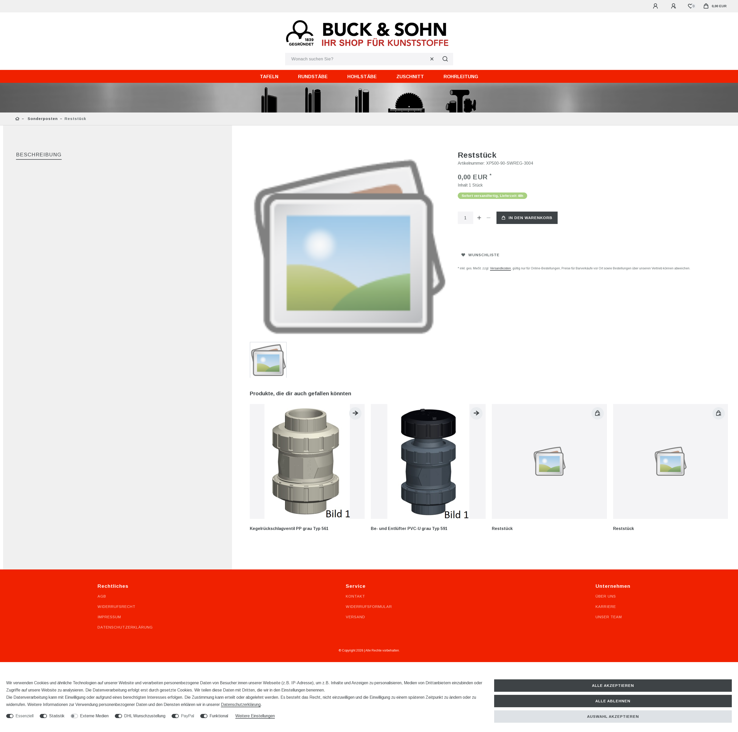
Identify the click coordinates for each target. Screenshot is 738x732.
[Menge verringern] (488, 218)
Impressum (109, 511)
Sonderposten (42, 119)
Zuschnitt (410, 76)
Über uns (606, 490)
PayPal (187, 716)
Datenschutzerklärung (125, 521)
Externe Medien (94, 716)
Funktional (219, 716)
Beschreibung (39, 154)
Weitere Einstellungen (255, 716)
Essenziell (24, 716)
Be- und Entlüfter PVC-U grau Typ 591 (409, 423)
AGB (102, 490)
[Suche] (445, 59)
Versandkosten (500, 268)
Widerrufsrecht (116, 500)
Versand (355, 511)
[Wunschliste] (690, 6)
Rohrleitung (461, 76)
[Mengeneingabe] (465, 218)
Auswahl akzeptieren (613, 716)
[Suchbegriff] (361, 59)
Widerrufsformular (369, 500)
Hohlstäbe (362, 76)
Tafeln (269, 76)
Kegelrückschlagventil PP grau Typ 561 (289, 423)
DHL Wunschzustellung (144, 716)
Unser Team (609, 511)
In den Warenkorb (527, 218)
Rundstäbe (313, 76)
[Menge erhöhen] (479, 218)
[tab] (39, 155)
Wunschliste (480, 255)
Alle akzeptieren (613, 685)
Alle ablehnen (612, 701)
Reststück (502, 423)
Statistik (57, 716)
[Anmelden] (656, 6)
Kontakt (355, 490)
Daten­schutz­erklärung (241, 704)
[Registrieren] (674, 6)
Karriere (606, 500)
